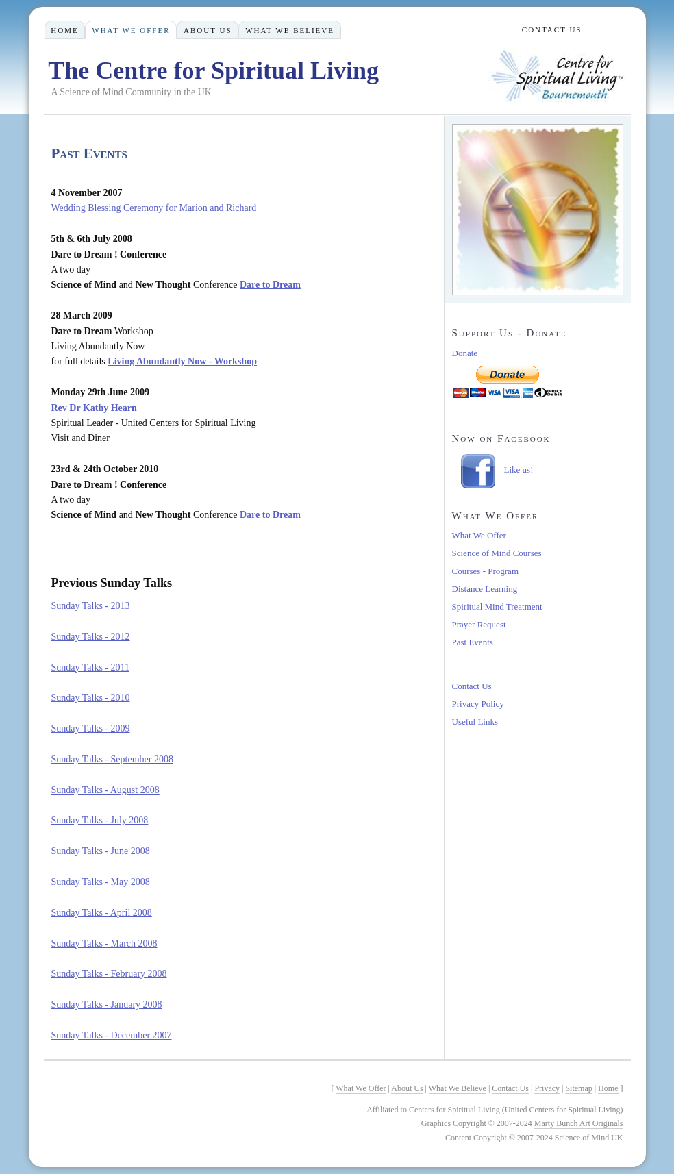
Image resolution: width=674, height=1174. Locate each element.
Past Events (472, 642)
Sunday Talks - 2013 (90, 606)
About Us (208, 30)
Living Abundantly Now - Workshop (182, 361)
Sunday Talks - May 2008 (100, 882)
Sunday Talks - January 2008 (106, 1004)
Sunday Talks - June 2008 (100, 851)
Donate (465, 353)
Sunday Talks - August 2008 (105, 790)
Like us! (519, 469)
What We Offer (479, 535)
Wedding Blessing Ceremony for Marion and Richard (154, 208)
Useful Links (475, 721)
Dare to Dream (270, 284)
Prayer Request (479, 624)
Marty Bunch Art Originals (578, 1123)
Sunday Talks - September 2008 (112, 759)
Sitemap (578, 1088)
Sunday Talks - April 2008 (101, 913)
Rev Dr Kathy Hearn (94, 408)
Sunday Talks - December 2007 (111, 1035)
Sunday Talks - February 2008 (109, 974)
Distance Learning (485, 589)
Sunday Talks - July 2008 (100, 820)
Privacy (547, 1088)
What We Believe (289, 30)
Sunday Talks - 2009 (90, 728)
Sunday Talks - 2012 (90, 637)
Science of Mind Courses (497, 553)
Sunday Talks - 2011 (90, 667)
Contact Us (472, 686)
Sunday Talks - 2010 (90, 697)
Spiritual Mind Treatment (497, 606)
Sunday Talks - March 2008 (104, 943)
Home (64, 30)
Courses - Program (485, 571)
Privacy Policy (478, 704)
